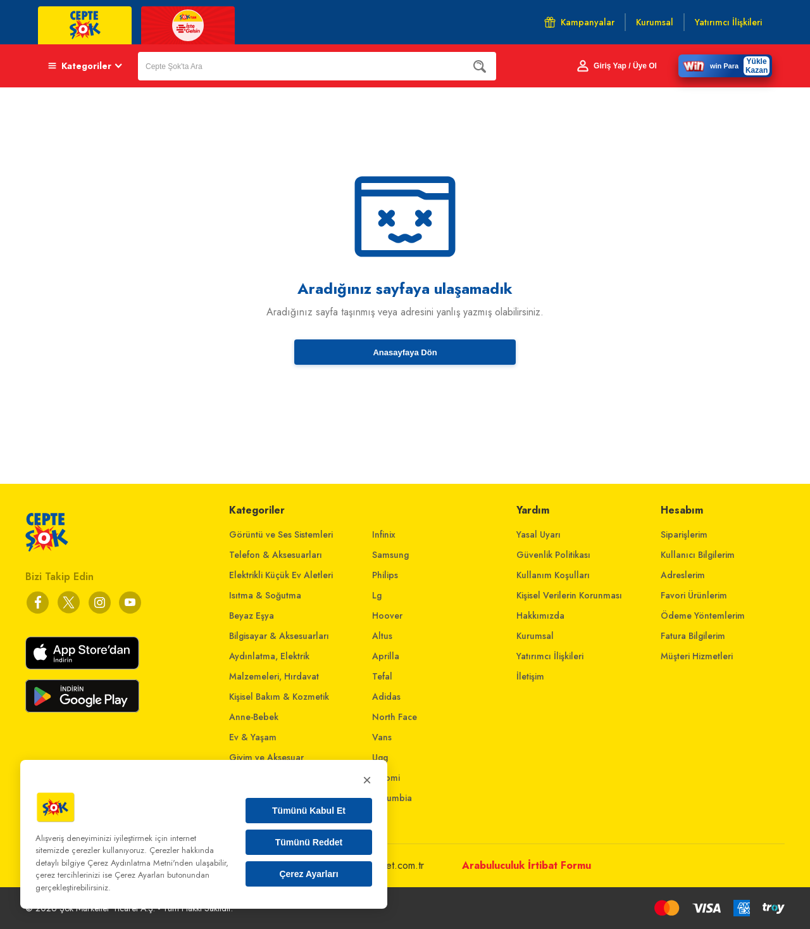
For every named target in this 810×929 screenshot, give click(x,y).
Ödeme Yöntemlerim (703, 615)
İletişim (530, 676)
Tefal (382, 676)
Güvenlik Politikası (553, 554)
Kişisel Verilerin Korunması (569, 595)
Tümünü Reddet (309, 842)
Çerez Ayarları (308, 874)
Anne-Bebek (253, 717)
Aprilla (385, 656)
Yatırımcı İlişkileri (549, 656)
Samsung (390, 554)
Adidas (386, 696)
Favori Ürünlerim (694, 595)
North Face (394, 717)
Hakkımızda (540, 615)
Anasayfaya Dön (405, 352)
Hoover (387, 615)
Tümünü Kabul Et (309, 811)
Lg (377, 595)
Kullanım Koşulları (553, 575)
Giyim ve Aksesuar (266, 757)
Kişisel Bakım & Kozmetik (279, 696)
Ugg (380, 757)
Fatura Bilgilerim (693, 635)
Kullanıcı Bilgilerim (698, 554)
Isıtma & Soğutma (265, 595)
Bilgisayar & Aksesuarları (279, 635)
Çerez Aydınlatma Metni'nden (140, 863)
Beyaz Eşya (251, 615)
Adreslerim (683, 575)
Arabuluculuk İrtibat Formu (526, 865)
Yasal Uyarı (538, 534)
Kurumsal (535, 635)
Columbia (392, 798)
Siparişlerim (684, 534)
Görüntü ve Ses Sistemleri (281, 534)
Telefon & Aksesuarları (275, 554)
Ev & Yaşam (253, 737)
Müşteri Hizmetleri (697, 656)
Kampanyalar (579, 22)
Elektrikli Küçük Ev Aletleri (281, 575)
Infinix (384, 534)
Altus (382, 635)
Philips (385, 575)
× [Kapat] (367, 779)
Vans (382, 737)
